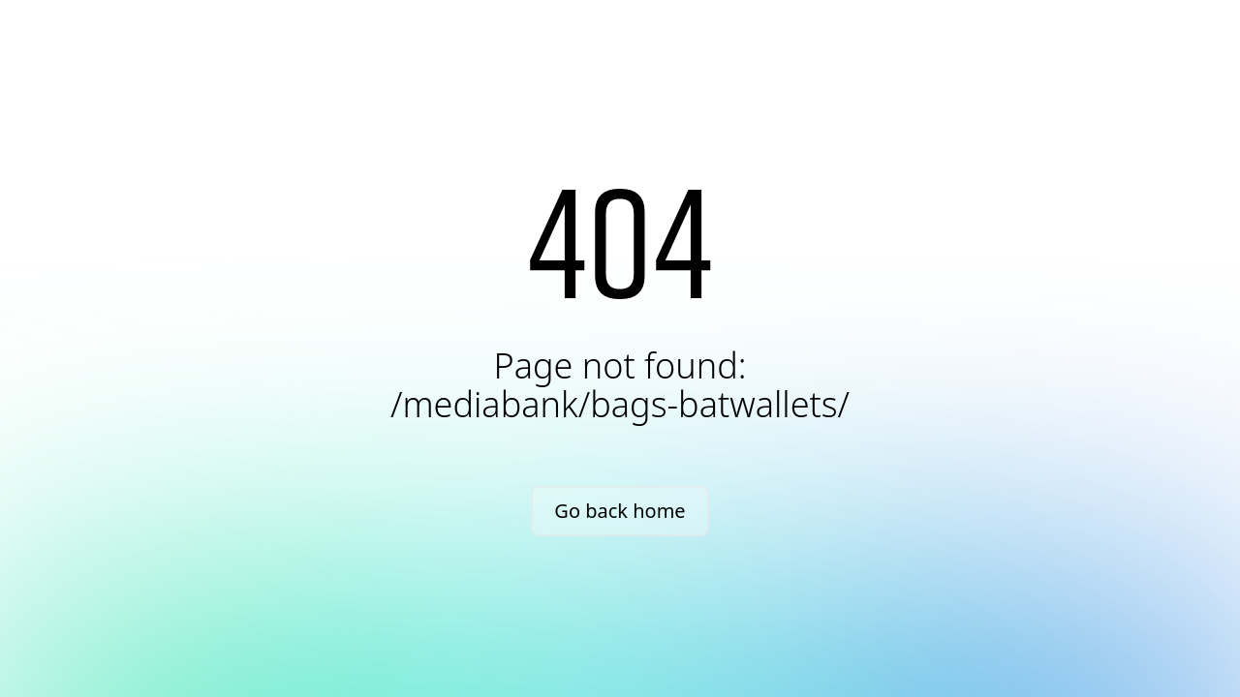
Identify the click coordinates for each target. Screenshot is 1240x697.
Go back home (619, 511)
